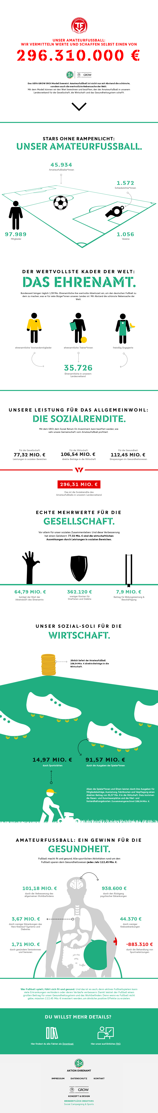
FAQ (118, 1044)
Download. (68, 1044)
